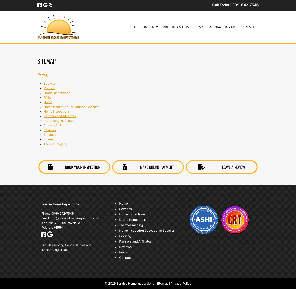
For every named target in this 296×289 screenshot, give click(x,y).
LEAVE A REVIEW (221, 167)
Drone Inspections (57, 93)
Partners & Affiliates (177, 26)
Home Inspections (57, 111)
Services (147, 26)
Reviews (231, 26)
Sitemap (49, 139)
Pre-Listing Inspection (59, 121)
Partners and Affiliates (60, 116)
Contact (247, 26)
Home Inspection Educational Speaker (71, 107)
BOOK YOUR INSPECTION (74, 167)
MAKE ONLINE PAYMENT (148, 167)
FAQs (200, 26)
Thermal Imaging (55, 144)
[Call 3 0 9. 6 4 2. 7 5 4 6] (245, 5)
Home (132, 26)
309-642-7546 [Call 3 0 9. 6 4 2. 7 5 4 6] (63, 214)
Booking (215, 26)
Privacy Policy (54, 125)
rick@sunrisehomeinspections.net (75, 218)
